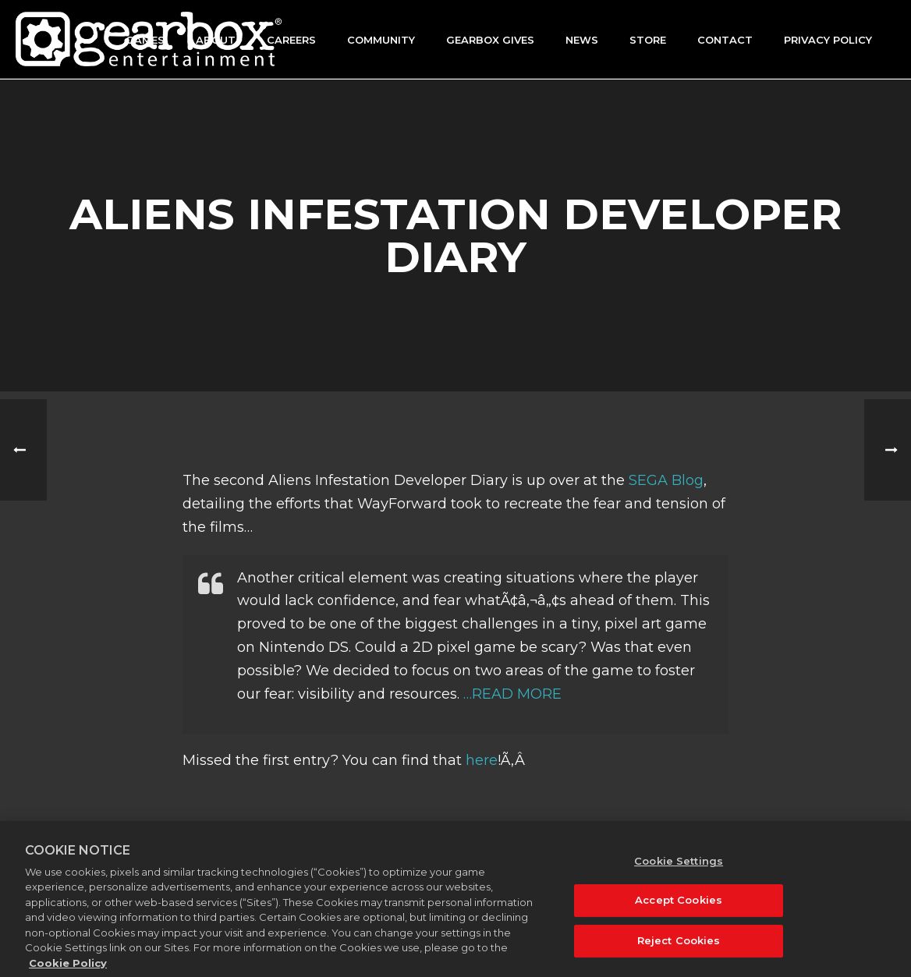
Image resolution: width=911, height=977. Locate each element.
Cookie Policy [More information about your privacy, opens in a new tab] (68, 969)
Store (647, 40)
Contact (725, 40)
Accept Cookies (678, 907)
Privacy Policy (828, 40)
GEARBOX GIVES (490, 40)
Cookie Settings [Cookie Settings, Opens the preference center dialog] (678, 867)
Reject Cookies (679, 946)
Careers (291, 40)
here (482, 760)
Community (381, 40)
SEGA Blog (666, 480)
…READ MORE (512, 694)
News (581, 40)
